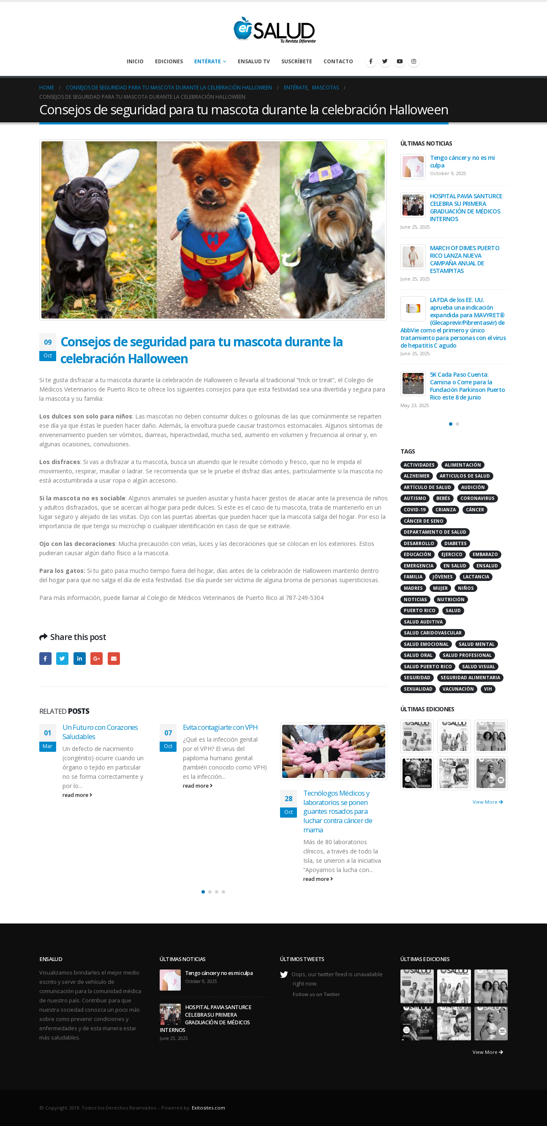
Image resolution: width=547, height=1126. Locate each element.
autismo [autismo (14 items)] (415, 498)
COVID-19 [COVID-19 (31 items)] (414, 510)
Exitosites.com (208, 1107)
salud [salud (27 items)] (453, 610)
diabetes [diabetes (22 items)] (455, 543)
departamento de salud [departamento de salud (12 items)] (435, 532)
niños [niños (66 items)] (466, 588)
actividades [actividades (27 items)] (419, 465)
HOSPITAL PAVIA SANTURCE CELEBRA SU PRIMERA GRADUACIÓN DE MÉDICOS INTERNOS (466, 207)
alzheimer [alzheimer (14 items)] (417, 476)
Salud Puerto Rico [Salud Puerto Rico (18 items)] (428, 667)
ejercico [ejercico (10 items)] (452, 554)
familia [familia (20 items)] (413, 577)
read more (77, 795)
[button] (203, 892)
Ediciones (169, 61)
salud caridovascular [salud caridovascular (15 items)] (433, 633)
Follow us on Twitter (316, 994)
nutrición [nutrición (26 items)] (451, 599)
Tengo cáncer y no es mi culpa (462, 161)
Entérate (207, 61)
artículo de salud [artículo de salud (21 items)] (427, 487)
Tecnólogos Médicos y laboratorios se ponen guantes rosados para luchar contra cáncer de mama (338, 811)
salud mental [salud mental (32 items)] (477, 644)
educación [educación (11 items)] (417, 554)
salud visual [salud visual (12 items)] (478, 667)
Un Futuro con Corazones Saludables (100, 731)
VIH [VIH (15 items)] (488, 689)
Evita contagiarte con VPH (220, 727)
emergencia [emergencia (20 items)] (418, 566)
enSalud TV (254, 61)
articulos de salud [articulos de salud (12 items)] (465, 476)
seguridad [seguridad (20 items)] (417, 677)
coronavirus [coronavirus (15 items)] (477, 498)
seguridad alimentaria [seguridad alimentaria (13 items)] (470, 677)
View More (488, 802)
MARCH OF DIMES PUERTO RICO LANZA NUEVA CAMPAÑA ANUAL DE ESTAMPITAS (464, 259)
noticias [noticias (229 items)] (415, 599)
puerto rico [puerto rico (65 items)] (419, 610)
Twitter (62, 658)
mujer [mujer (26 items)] (440, 588)
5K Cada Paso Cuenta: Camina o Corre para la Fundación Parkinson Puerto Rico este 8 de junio (467, 385)
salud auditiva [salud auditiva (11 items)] (423, 622)
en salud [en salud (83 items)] (455, 566)
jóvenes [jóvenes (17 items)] (443, 577)
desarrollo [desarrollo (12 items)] (419, 543)
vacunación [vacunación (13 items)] (458, 689)
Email (114, 658)
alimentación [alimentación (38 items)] (463, 465)
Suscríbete (296, 61)
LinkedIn (79, 658)
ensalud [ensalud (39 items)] (487, 566)
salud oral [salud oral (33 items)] (418, 655)
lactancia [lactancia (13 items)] (476, 577)
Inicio (135, 61)
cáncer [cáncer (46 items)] (475, 510)
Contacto (338, 61)
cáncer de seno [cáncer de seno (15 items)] (424, 521)
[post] (413, 166)
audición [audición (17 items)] (473, 487)
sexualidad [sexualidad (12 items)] (418, 689)
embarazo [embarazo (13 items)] (485, 554)
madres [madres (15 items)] (413, 588)
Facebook (45, 658)
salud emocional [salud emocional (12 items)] (426, 644)
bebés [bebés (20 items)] (443, 498)
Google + (96, 658)
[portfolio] (417, 736)
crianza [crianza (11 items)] (445, 510)
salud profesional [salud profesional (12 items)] (467, 655)
